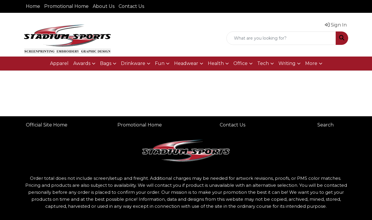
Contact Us (131, 6)
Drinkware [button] (133, 63)
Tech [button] (263, 63)
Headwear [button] (186, 63)
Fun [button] (159, 63)
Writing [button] (287, 63)
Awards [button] (81, 63)
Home (33, 6)
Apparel (59, 63)
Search (325, 125)
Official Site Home (46, 125)
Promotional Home (66, 6)
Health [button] (216, 63)
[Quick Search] (281, 38)
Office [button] (240, 63)
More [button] (311, 63)
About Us (104, 6)
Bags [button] (105, 63)
